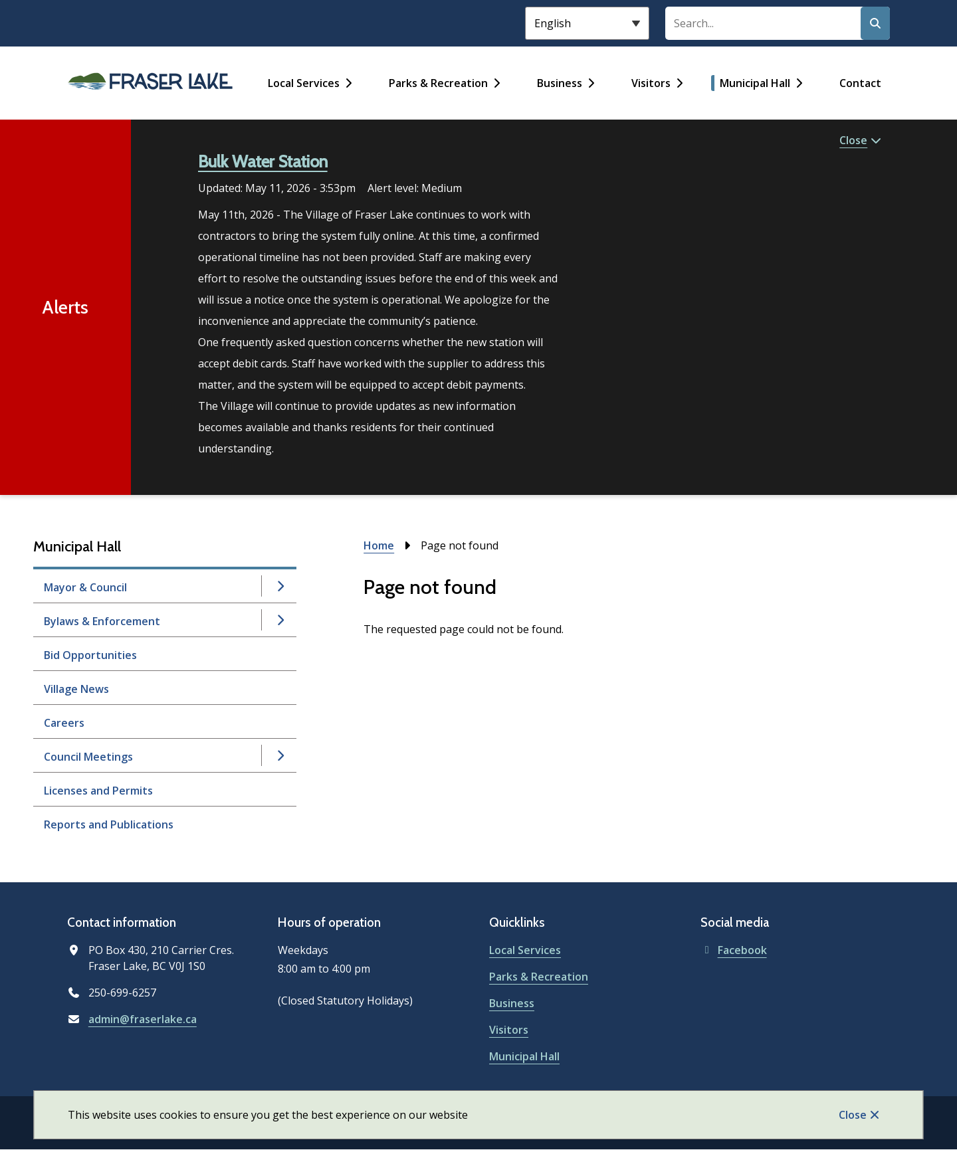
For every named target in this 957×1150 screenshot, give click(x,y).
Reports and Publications (108, 824)
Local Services (304, 83)
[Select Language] (587, 23)
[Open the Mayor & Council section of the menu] (280, 586)
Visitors (651, 83)
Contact (860, 83)
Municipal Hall (755, 83)
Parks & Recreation (438, 83)
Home (379, 545)
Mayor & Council (85, 587)
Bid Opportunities (90, 655)
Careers (64, 723)
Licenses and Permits (98, 790)
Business (559, 83)
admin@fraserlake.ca (142, 1019)
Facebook (733, 950)
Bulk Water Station (263, 161)
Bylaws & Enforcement (102, 621)
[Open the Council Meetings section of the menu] (280, 755)
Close (853, 1114)
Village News (76, 689)
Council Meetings (88, 756)
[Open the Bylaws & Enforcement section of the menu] (280, 620)
